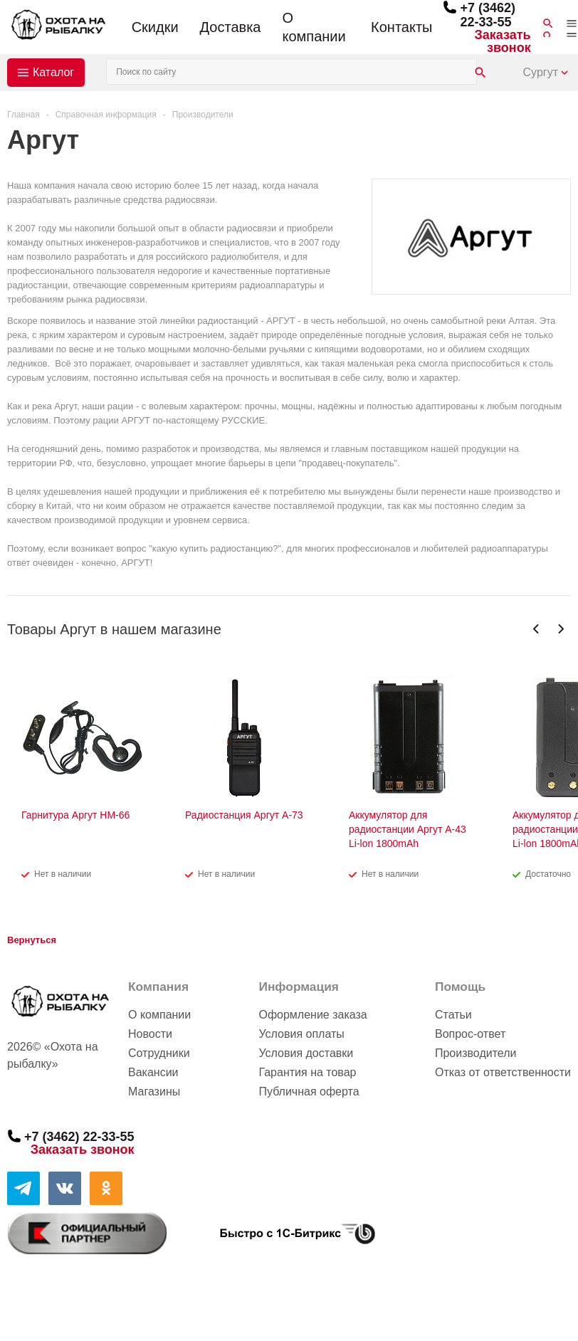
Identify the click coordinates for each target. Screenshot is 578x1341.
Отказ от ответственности (503, 1072)
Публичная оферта (308, 1091)
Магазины (154, 1091)
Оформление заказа (312, 1015)
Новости (150, 1034)
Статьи (453, 1015)
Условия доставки (305, 1053)
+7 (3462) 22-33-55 (487, 15)
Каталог (53, 72)
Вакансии (153, 1072)
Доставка (230, 27)
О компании (313, 27)
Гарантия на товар (307, 1072)
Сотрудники (159, 1053)
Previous (536, 629)
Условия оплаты (301, 1034)
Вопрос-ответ (470, 1034)
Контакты (401, 27)
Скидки (155, 27)
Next (560, 629)
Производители (476, 1053)
